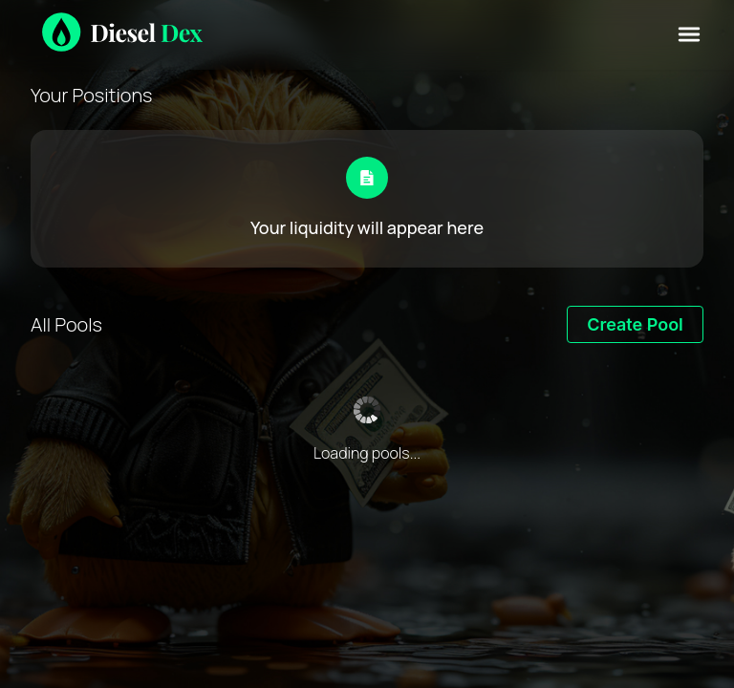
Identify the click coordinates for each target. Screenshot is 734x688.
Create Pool (635, 324)
